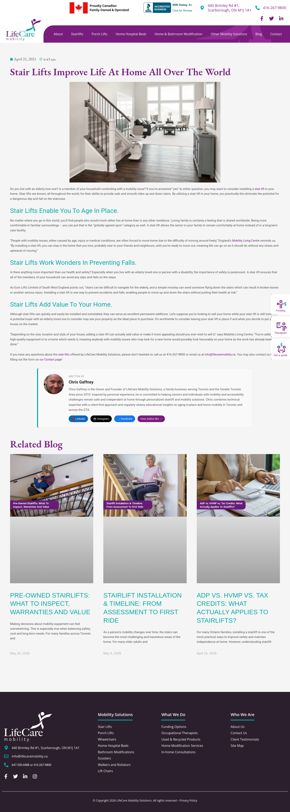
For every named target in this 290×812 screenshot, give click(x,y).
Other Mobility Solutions (229, 34)
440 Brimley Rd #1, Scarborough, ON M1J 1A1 (229, 7)
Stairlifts (77, 34)
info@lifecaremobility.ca (221, 354)
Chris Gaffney (81, 382)
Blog (258, 34)
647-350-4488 (21, 765)
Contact (276, 34)
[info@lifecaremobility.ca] (6, 756)
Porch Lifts (100, 34)
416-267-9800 (274, 7)
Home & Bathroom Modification (178, 34)
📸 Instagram (101, 418)
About (58, 34)
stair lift (260, 189)
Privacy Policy (188, 800)
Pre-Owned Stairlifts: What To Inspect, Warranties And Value (50, 604)
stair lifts (64, 354)
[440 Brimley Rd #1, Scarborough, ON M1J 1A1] (6, 748)
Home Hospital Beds (131, 34)
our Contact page (51, 359)
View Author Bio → (151, 418)
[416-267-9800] (257, 8)
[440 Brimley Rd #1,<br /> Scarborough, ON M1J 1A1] (202, 8)
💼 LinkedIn (78, 418)
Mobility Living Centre (246, 240)
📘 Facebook (124, 418)
